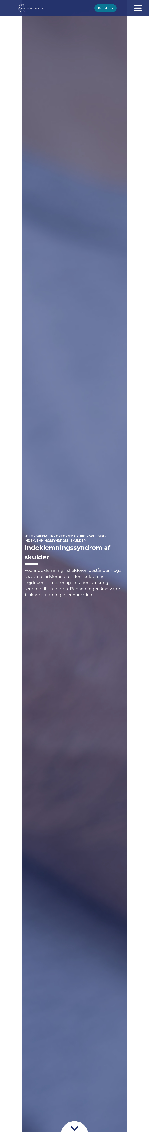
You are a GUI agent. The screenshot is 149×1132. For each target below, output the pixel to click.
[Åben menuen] (138, 8)
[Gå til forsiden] (26, 8)
